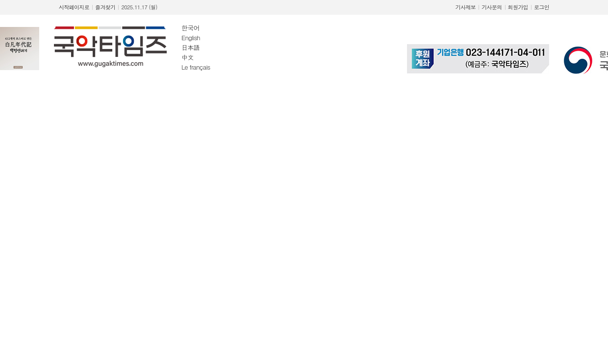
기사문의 (491, 7)
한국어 (190, 27)
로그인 (541, 7)
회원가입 (518, 7)
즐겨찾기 (105, 7)
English (190, 37)
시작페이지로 (74, 7)
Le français (195, 67)
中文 (187, 57)
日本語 (190, 47)
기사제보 (466, 7)
